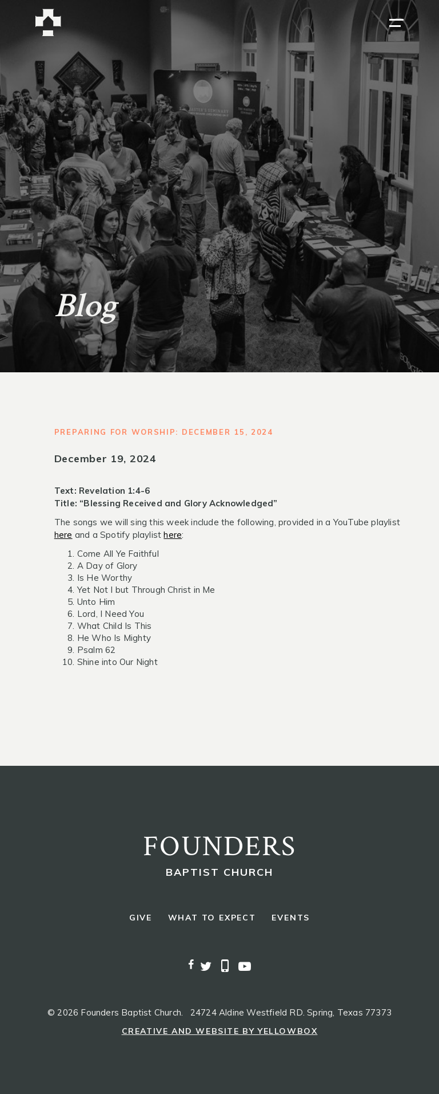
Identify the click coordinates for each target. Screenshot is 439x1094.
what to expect (212, 918)
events (291, 918)
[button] (396, 23)
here (63, 534)
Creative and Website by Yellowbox (220, 1031)
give (140, 918)
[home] (48, 23)
